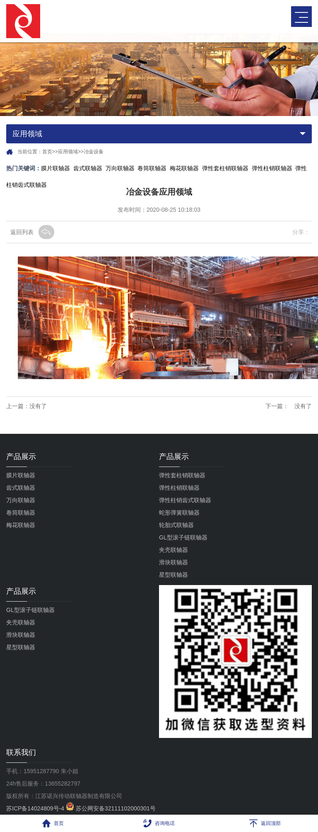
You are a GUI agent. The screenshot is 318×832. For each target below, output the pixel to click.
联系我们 (21, 752)
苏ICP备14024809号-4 (36, 808)
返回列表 (22, 232)
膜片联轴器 (55, 168)
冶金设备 (94, 152)
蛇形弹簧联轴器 (179, 512)
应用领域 (68, 152)
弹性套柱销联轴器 (225, 168)
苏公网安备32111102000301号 (111, 808)
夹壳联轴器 (173, 550)
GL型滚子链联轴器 (183, 537)
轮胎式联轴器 (176, 525)
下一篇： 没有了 (288, 406)
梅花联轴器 (184, 168)
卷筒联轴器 (151, 168)
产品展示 (21, 456)
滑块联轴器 (173, 562)
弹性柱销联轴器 (272, 168)
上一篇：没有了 (26, 406)
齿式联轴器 (87, 168)
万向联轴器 (120, 168)
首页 (47, 152)
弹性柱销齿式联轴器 (185, 500)
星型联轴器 (173, 574)
